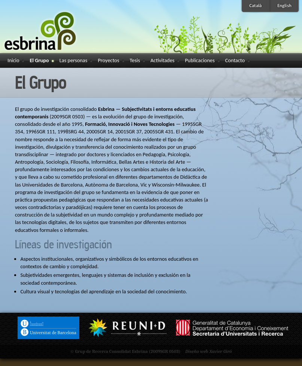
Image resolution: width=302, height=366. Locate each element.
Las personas (74, 60)
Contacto (235, 60)
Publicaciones (199, 60)
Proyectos (108, 60)
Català (255, 6)
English (285, 6)
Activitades (162, 60)
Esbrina (50, 25)
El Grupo (39, 60)
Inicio (13, 60)
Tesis (135, 60)
